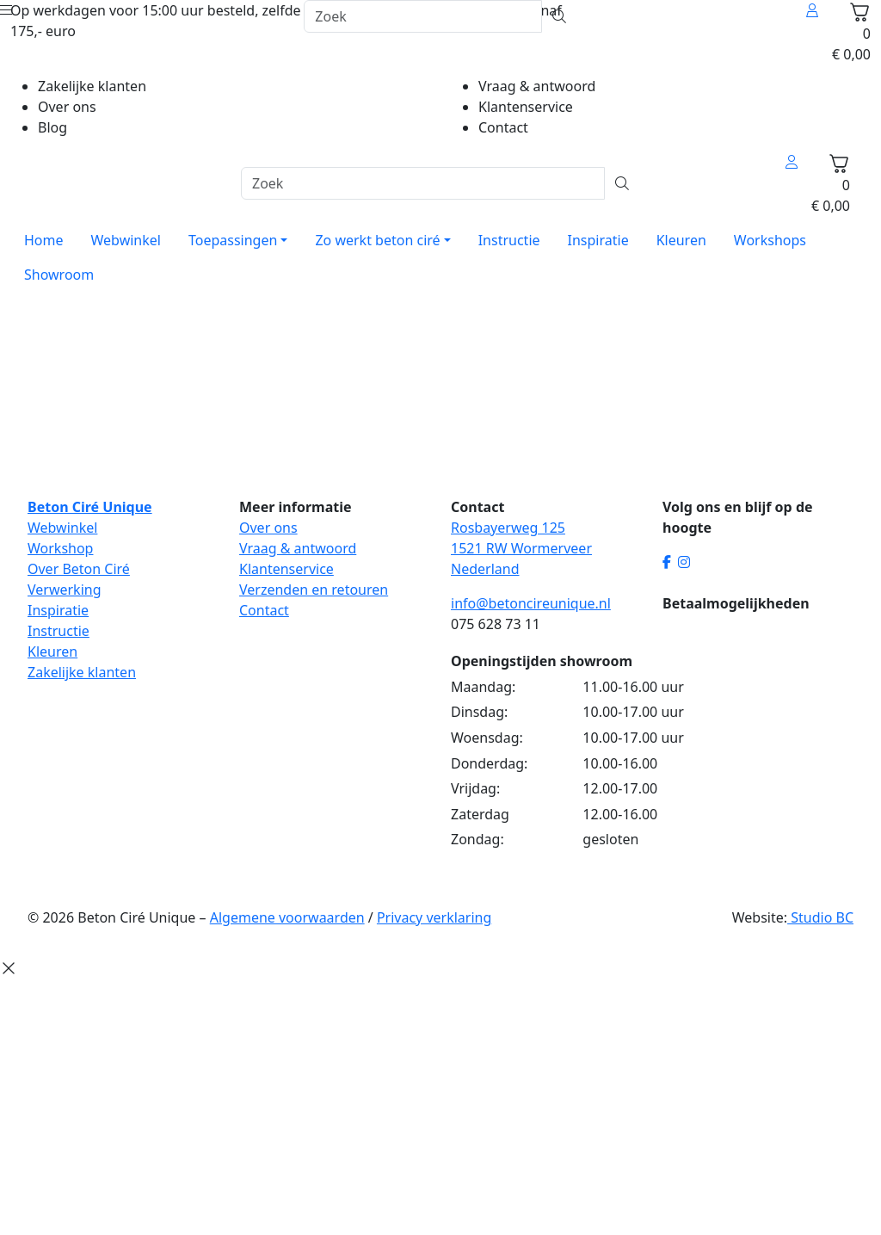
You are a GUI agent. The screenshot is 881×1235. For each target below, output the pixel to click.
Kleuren (681, 240)
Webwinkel (126, 240)
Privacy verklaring (434, 917)
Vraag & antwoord (536, 86)
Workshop (60, 548)
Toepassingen (232, 240)
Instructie (509, 240)
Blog (52, 127)
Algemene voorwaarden (287, 917)
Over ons (67, 106)
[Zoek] (422, 16)
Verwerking (65, 589)
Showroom (59, 274)
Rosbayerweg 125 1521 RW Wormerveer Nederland (521, 548)
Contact (503, 127)
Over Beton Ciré (79, 568)
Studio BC (820, 917)
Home (44, 240)
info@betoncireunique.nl (531, 603)
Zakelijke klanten (92, 86)
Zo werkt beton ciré (377, 240)
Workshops (770, 240)
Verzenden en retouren (313, 589)
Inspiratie (598, 240)
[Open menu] (6, 10)
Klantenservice (525, 106)
